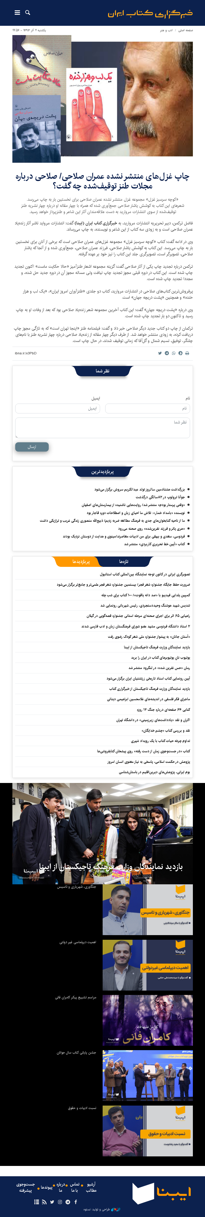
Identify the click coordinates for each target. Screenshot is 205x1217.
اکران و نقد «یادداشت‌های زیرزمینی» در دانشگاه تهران (153, 720)
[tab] (124, 562)
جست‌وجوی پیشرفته (25, 1187)
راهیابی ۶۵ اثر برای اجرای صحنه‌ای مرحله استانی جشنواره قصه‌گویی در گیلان (138, 616)
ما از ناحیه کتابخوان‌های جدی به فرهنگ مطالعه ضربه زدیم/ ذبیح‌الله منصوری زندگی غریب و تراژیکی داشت (112, 521)
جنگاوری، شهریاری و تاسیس (76, 886)
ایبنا (150, 14)
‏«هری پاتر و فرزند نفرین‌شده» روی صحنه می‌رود (151, 529)
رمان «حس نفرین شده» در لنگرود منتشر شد (159, 668)
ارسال (32, 446)
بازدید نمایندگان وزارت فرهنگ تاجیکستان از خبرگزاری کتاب (149, 689)
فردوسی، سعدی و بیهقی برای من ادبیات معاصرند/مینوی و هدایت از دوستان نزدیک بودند (124, 536)
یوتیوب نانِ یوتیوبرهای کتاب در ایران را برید (160, 657)
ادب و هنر (166, 30)
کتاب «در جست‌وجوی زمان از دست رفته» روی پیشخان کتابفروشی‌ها (143, 751)
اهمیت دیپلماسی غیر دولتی (77, 942)
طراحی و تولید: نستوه (102, 1209)
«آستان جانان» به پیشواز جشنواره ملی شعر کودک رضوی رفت (149, 637)
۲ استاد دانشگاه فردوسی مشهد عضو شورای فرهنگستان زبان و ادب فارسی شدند (135, 626)
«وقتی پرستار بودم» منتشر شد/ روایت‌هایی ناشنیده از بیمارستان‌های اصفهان (133, 505)
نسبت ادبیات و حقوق (82, 1108)
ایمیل (96, 398)
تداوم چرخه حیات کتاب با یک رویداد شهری (160, 741)
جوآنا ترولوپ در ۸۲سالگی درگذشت (160, 497)
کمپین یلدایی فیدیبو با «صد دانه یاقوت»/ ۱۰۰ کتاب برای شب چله (145, 595)
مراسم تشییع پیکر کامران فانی (75, 997)
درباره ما (60, 1187)
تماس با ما (74, 1187)
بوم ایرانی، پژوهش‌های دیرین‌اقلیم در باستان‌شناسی (154, 772)
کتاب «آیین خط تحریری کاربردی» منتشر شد (154, 544)
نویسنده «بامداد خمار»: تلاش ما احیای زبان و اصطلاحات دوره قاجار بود (136, 513)
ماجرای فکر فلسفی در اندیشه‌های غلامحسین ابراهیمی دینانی (148, 699)
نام (188, 398)
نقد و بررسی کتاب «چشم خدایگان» (166, 730)
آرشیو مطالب (91, 1187)
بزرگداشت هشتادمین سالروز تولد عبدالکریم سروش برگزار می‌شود (139, 489)
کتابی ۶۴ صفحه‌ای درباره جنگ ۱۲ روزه (163, 710)
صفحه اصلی (185, 30)
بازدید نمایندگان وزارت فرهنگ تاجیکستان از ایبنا (157, 647)
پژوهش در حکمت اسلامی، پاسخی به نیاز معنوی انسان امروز (148, 762)
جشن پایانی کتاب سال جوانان (76, 1052)
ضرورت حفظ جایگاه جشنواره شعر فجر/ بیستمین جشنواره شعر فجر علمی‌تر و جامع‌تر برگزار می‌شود (123, 584)
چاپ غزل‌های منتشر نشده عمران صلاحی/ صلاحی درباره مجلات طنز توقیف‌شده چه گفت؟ (102, 181)
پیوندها (46, 1188)
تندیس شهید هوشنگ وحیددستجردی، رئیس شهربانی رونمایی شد (145, 605)
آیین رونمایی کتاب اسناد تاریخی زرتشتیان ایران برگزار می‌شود (148, 678)
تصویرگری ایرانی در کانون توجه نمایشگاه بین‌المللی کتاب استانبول (145, 574)
